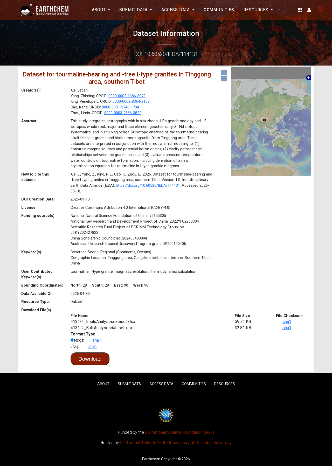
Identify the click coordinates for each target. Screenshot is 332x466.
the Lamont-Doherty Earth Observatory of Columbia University (176, 442)
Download (90, 359)
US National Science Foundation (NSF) (179, 432)
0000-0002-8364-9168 (131, 101)
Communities (219, 9)
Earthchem (151, 459)
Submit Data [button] (134, 9)
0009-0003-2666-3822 (122, 113)
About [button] (99, 9)
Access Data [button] (176, 9)
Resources (224, 384)
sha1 (286, 321)
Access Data (161, 384)
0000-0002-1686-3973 (127, 96)
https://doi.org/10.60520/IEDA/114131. (148, 185)
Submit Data (129, 384)
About (103, 384)
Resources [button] (257, 9)
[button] (300, 10)
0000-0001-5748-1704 (120, 107)
